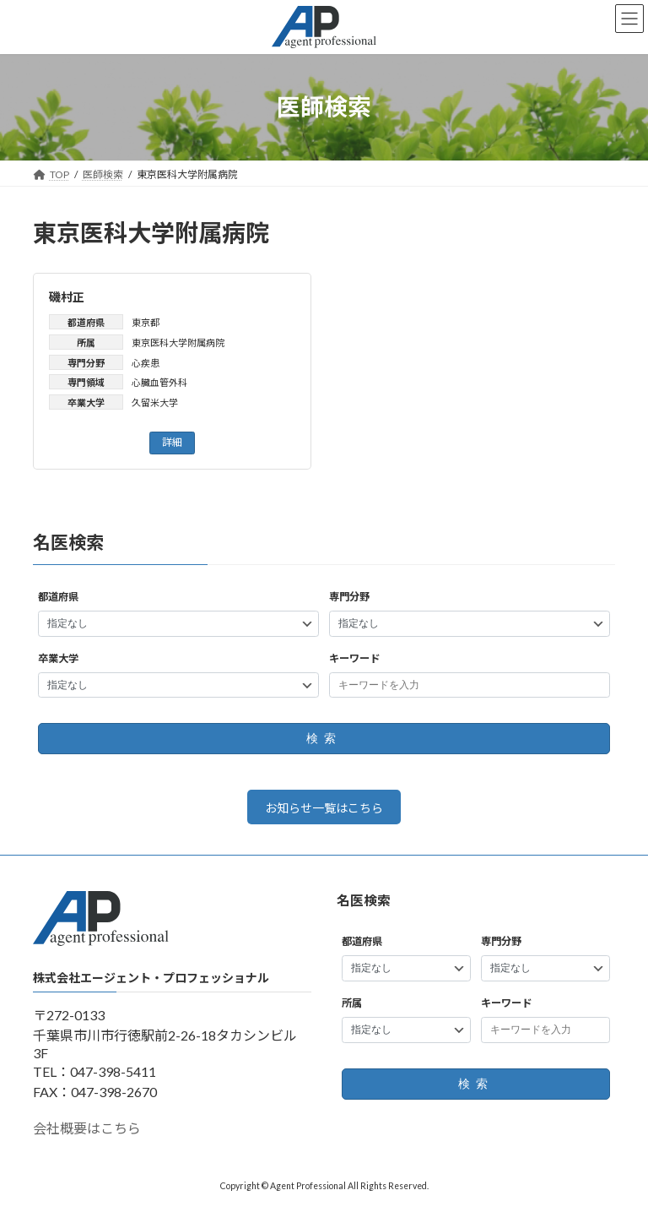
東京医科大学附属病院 (178, 342)
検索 (324, 739)
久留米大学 (155, 402)
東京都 (145, 322)
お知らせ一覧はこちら (324, 808)
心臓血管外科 (159, 382)
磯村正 (66, 297)
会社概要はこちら (87, 1128)
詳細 (172, 442)
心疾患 (145, 362)
